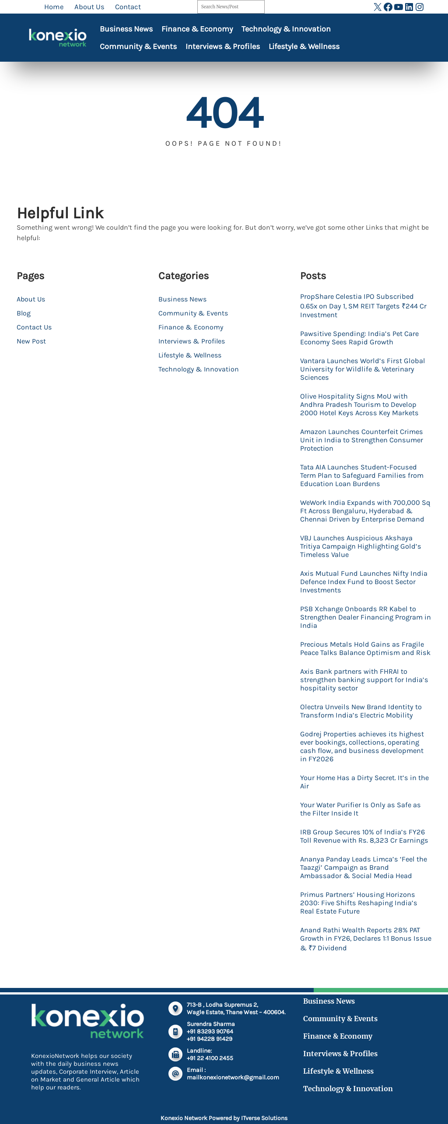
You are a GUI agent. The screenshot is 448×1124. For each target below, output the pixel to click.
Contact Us (34, 327)
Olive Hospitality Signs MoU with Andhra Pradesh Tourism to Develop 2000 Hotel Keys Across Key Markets (360, 404)
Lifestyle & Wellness (304, 46)
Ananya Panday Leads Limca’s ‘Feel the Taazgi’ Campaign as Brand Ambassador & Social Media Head (365, 875)
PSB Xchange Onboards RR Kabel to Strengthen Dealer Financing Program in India (362, 617)
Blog (24, 313)
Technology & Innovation (286, 29)
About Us (31, 299)
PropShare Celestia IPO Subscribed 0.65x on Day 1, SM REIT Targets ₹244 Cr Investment (363, 305)
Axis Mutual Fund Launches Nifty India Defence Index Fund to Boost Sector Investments (364, 581)
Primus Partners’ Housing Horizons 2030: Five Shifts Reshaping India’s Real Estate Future (359, 911)
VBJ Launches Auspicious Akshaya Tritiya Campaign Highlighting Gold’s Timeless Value (361, 546)
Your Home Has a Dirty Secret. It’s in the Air (365, 790)
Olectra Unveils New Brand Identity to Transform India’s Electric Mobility (362, 719)
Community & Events (138, 46)
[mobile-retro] (175, 1040)
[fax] (175, 1063)
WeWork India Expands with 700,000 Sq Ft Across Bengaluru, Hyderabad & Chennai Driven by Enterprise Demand (365, 510)
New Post (31, 341)
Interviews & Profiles (223, 46)
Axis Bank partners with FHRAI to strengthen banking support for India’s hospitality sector (364, 688)
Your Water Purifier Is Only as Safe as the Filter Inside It (361, 817)
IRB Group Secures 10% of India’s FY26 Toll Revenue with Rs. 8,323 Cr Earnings (365, 844)
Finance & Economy (197, 29)
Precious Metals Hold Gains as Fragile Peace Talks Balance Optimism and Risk (363, 652)
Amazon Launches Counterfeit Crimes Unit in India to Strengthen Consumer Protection (363, 439)
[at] (175, 1082)
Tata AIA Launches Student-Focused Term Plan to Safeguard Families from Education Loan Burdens (363, 475)
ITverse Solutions (264, 1118)
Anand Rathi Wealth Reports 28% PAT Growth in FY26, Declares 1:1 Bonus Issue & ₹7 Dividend (361, 947)
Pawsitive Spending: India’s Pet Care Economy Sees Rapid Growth (360, 337)
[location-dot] (175, 1017)
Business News (126, 29)
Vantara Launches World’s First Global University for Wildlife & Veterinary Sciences (363, 369)
